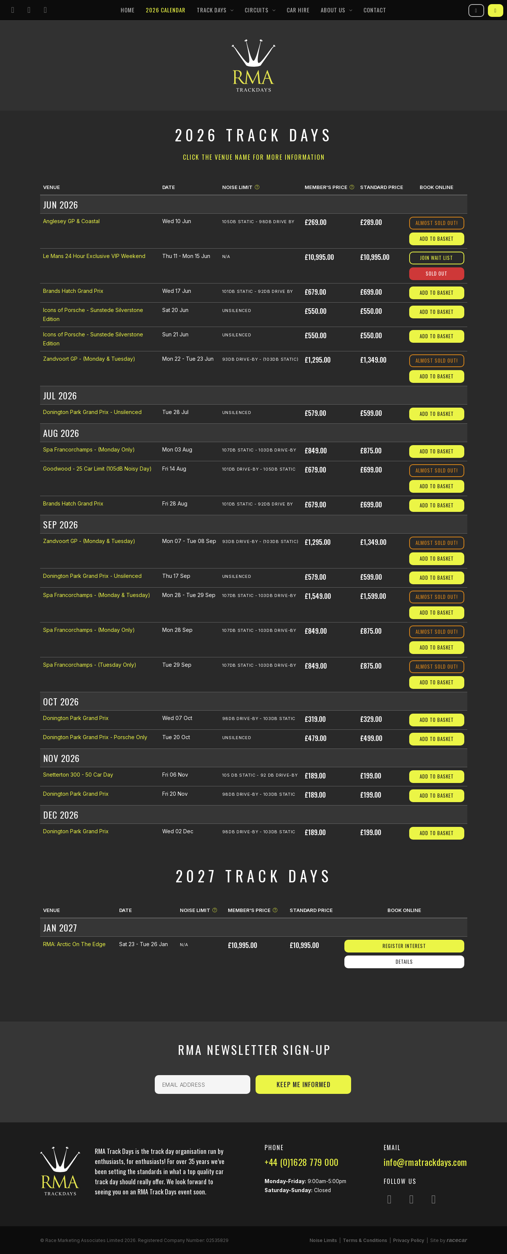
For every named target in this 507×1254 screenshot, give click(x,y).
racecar (457, 1240)
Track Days (212, 10)
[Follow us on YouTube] (45, 10)
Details (404, 961)
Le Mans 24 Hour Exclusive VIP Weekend (94, 256)
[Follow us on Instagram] (12, 10)
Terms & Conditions (365, 1240)
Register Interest (404, 946)
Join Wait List (436, 257)
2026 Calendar (165, 10)
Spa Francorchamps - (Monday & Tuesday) (96, 595)
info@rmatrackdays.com (425, 1161)
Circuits (257, 10)
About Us (333, 10)
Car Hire (298, 10)
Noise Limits (323, 1240)
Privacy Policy (408, 1240)
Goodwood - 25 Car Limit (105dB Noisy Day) (97, 468)
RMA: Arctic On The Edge (74, 944)
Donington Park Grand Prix (76, 718)
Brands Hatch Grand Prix (73, 291)
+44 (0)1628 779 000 (302, 1161)
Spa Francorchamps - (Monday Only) (89, 449)
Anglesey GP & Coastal (71, 221)
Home (128, 10)
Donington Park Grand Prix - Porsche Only (95, 737)
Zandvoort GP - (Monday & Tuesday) (89, 359)
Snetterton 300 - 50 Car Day (78, 774)
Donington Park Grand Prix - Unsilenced (92, 412)
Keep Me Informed (304, 1084)
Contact (374, 10)
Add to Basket (437, 238)
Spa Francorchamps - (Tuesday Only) (89, 665)
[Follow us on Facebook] (29, 10)
